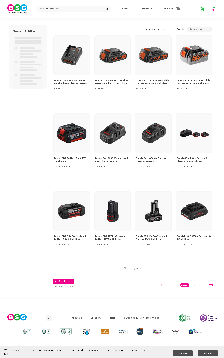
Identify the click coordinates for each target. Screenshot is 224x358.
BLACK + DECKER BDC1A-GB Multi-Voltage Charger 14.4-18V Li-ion (71, 82)
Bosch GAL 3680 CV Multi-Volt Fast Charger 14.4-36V (111, 160)
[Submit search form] (107, 9)
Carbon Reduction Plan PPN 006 (141, 318)
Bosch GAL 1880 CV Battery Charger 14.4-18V (151, 160)
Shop (125, 8)
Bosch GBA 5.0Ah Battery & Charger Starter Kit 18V (192, 160)
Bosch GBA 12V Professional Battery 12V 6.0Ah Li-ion (151, 238)
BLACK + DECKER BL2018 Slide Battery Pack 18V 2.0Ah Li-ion (152, 82)
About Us (77, 318)
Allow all (207, 353)
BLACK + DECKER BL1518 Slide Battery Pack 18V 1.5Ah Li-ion (111, 82)
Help (112, 318)
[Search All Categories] (73, 9)
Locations (95, 318)
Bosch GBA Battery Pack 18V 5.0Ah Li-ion (70, 160)
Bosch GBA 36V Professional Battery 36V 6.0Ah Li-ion (70, 238)
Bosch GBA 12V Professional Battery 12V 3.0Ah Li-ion (110, 238)
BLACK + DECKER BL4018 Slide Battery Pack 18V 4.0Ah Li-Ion (193, 82)
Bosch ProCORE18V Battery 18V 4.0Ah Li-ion (194, 238)
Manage (183, 353)
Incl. (168, 8)
